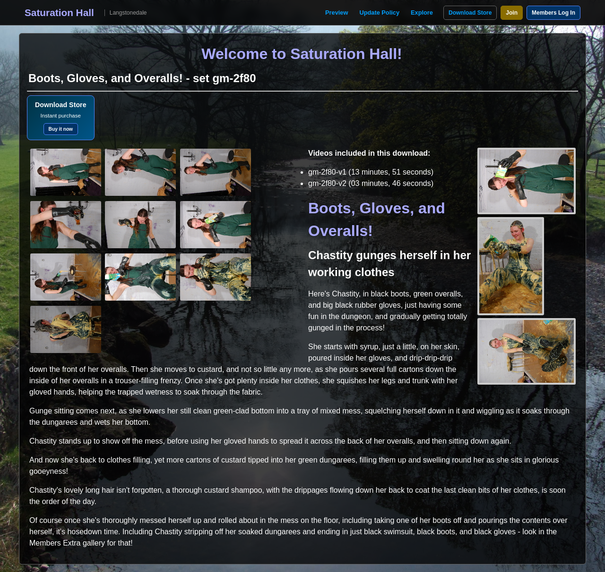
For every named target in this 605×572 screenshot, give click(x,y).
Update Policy (379, 12)
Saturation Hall (59, 12)
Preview (336, 12)
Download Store (470, 12)
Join (512, 12)
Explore (422, 12)
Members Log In (553, 12)
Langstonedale (128, 12)
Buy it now (61, 129)
